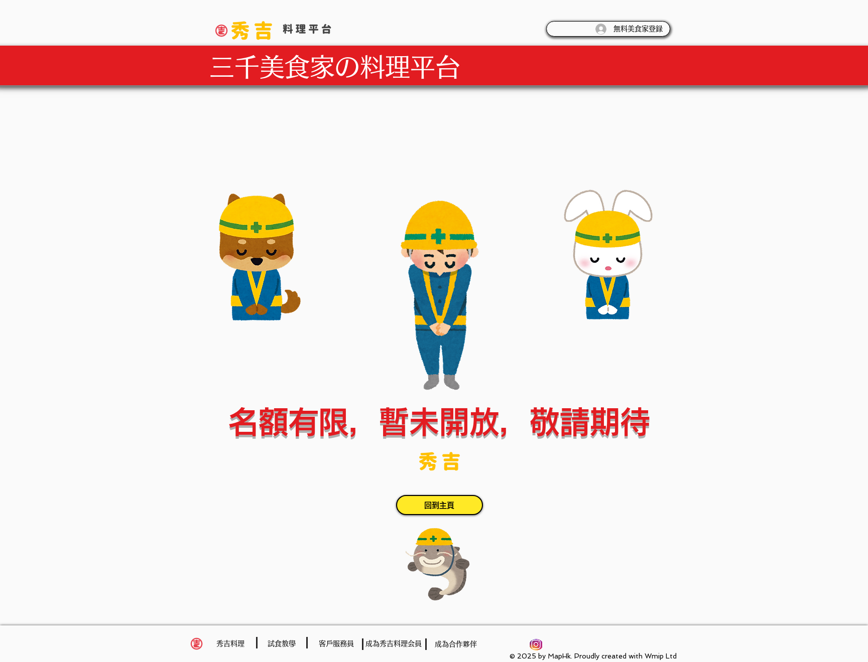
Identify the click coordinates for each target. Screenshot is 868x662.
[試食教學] (281, 643)
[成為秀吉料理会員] (393, 643)
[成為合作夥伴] (455, 644)
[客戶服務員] (336, 643)
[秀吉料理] (230, 643)
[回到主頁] (439, 505)
